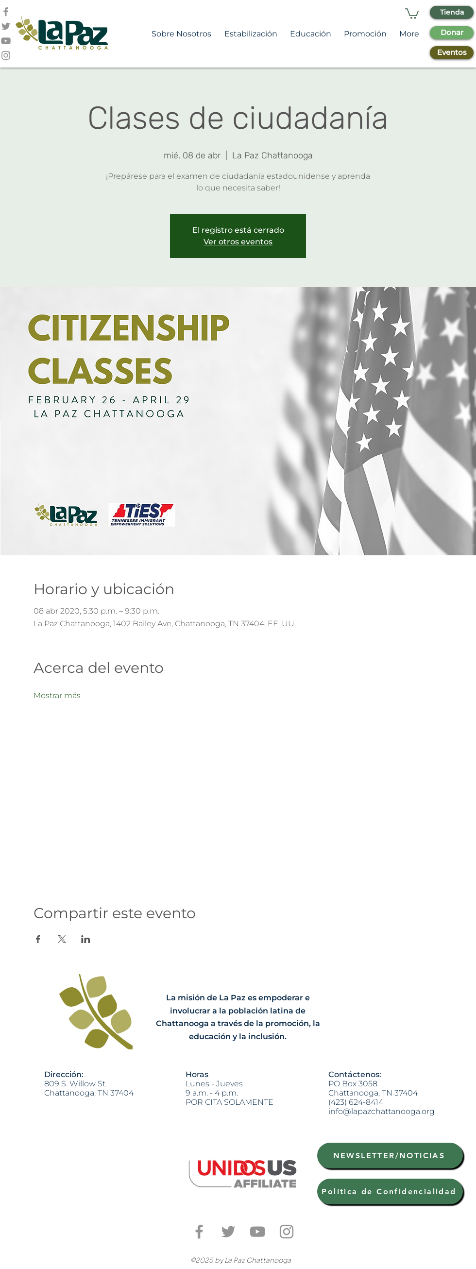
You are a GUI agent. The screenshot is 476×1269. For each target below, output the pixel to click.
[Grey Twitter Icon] (6, 26)
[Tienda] (452, 12)
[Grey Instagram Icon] (6, 55)
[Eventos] (452, 52)
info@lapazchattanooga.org (381, 1111)
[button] (412, 13)
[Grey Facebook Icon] (6, 11)
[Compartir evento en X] (62, 939)
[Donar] (452, 32)
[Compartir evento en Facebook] (38, 939)
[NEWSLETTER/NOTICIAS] (390, 1155)
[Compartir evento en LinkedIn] (85, 939)
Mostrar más (57, 695)
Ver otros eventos (238, 241)
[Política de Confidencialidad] (390, 1191)
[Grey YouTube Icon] (6, 41)
